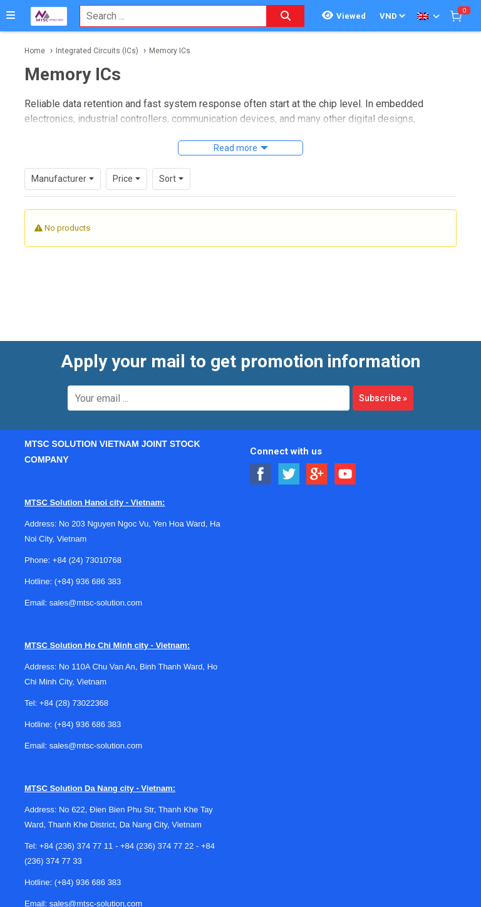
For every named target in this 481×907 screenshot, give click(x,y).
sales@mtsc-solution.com (95, 602)
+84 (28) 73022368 (73, 703)
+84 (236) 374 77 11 (76, 846)
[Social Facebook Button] (261, 474)
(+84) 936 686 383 (88, 581)
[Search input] (167, 16)
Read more (235, 148)
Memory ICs (169, 50)
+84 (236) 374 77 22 (157, 846)
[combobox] (167, 16)
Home (34, 50)
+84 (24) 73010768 (87, 560)
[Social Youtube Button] (345, 474)
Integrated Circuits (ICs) (97, 50)
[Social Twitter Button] (289, 474)
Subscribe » (383, 398)
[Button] (10, 15)
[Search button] (285, 16)
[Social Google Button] (317, 474)
